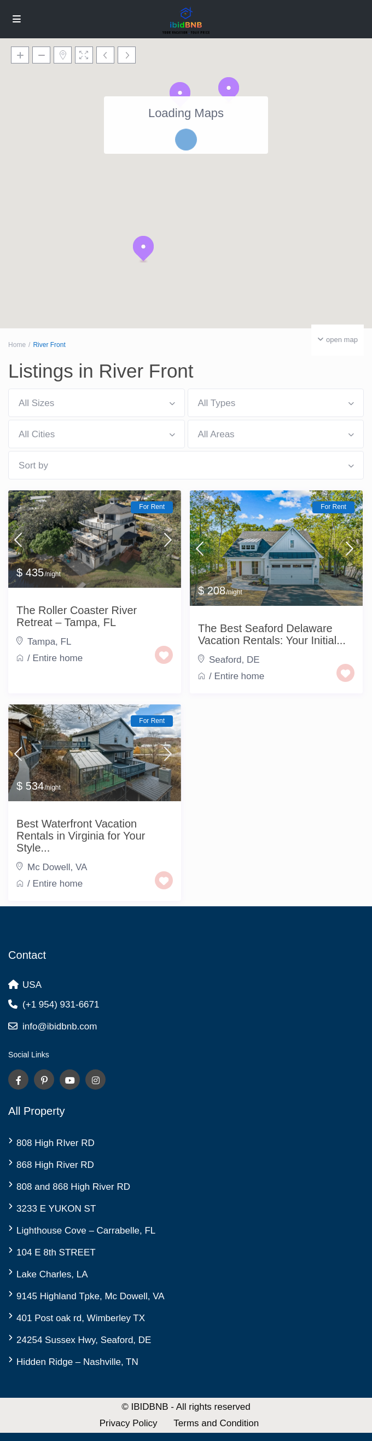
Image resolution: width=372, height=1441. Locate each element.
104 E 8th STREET (56, 1252)
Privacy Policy (129, 1423)
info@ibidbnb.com (59, 1026)
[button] (143, 249)
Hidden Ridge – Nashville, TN (77, 1362)
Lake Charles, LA (52, 1274)
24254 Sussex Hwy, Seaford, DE (83, 1340)
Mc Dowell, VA (57, 867)
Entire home (58, 658)
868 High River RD (55, 1165)
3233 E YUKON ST (56, 1208)
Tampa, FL (49, 641)
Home (17, 345)
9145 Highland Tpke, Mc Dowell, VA (90, 1296)
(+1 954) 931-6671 (60, 1004)
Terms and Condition (216, 1423)
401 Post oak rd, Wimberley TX (80, 1318)
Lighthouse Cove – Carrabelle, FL (85, 1230)
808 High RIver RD (55, 1143)
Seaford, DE (234, 660)
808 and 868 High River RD (73, 1187)
